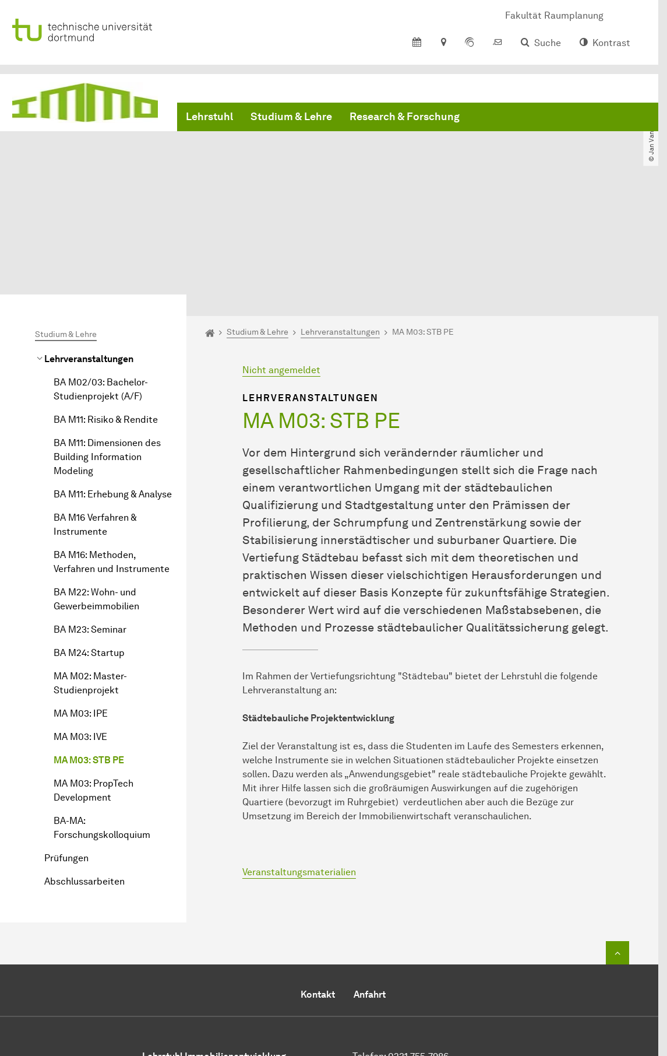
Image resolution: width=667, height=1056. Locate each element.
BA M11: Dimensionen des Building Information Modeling (107, 351)
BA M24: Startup (89, 547)
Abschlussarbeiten (84, 776)
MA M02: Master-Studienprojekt (90, 578)
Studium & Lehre (291, 116)
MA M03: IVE (80, 631)
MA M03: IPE (81, 608)
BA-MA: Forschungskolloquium (102, 722)
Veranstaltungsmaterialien (299, 767)
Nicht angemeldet (281, 265)
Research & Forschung (405, 116)
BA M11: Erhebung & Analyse (113, 389)
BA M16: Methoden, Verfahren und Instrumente (112, 456)
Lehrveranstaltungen (88, 253)
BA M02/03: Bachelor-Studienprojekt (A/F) (101, 284)
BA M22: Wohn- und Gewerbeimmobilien (96, 494)
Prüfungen (66, 753)
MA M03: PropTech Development (93, 685)
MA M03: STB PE (89, 655)
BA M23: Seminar (90, 524)
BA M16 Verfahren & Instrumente (95, 419)
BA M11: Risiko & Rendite (106, 314)
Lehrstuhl (209, 116)
